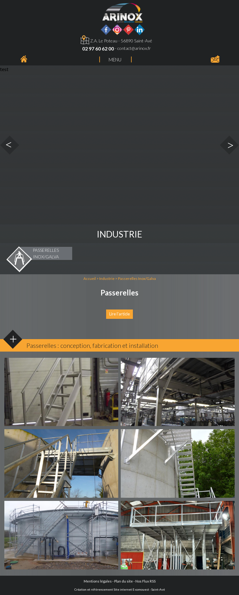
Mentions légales (98, 581)
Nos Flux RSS (145, 581)
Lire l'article (119, 313)
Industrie (107, 278)
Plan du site (123, 581)
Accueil (89, 278)
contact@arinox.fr (134, 48)
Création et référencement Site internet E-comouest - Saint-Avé (119, 589)
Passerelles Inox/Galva (137, 278)
